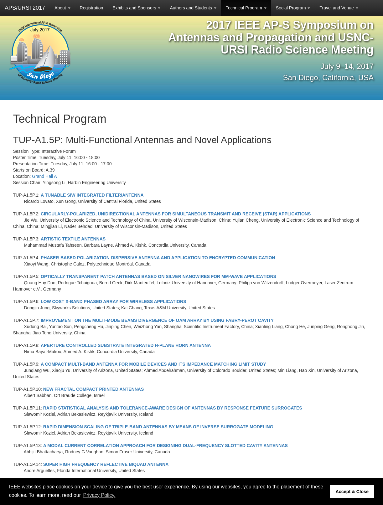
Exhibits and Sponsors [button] (136, 7)
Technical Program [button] (246, 7)
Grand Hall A (44, 176)
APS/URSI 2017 (25, 8)
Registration (91, 7)
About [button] (62, 7)
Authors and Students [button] (193, 7)
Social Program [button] (293, 7)
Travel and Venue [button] (338, 7)
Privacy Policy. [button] (99, 495)
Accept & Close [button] (352, 491)
